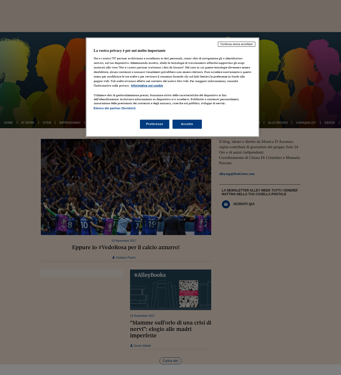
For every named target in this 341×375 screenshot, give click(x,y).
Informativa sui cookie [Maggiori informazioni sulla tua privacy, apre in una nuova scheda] (147, 85)
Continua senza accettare (236, 44)
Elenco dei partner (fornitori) (115, 108)
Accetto (187, 124)
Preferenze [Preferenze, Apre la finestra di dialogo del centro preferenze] (154, 124)
